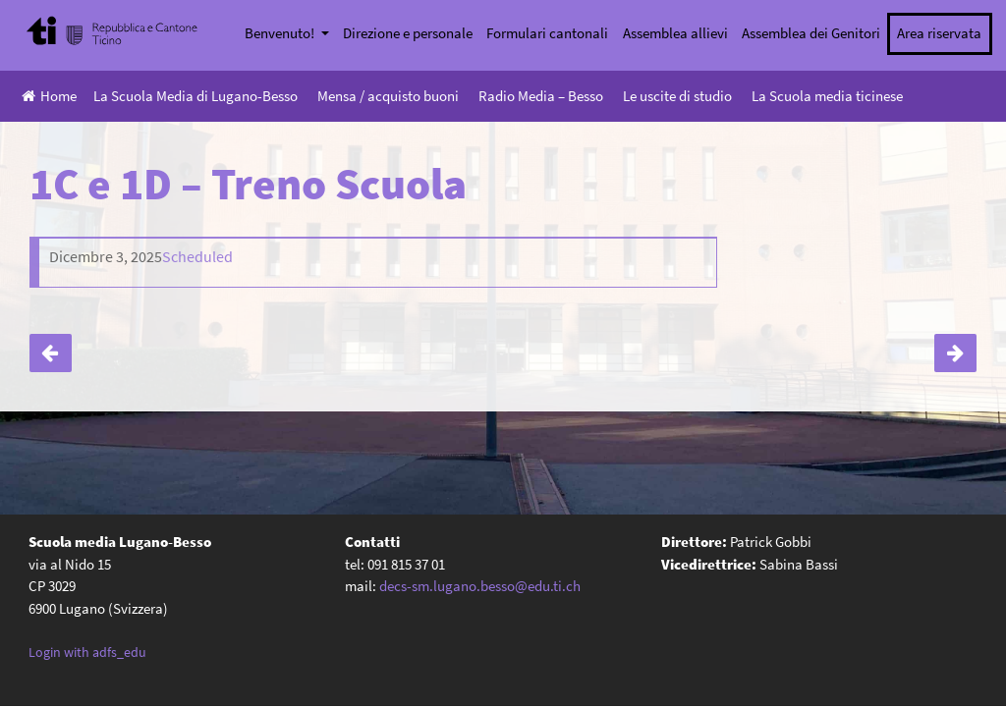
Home (49, 95)
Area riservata (939, 33)
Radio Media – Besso (540, 95)
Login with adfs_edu (87, 651)
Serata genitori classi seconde (50, 353)
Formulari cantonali (547, 33)
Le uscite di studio (677, 95)
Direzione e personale (408, 33)
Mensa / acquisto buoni (388, 95)
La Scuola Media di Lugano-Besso (195, 95)
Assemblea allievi (675, 33)
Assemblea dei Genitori (811, 33)
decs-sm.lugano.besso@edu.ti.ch (480, 584)
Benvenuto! (281, 33)
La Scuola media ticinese (827, 95)
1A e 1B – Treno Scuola (955, 353)
